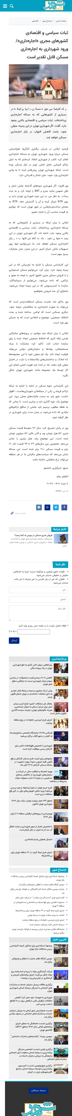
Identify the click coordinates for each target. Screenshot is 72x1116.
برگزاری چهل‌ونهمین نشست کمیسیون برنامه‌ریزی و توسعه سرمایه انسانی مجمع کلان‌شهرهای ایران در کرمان (29, 1026)
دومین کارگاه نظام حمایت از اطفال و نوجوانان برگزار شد (41, 848)
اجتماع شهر (47, 21)
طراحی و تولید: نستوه (37, 1110)
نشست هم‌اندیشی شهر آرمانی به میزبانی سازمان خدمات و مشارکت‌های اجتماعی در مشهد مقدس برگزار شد (30, 974)
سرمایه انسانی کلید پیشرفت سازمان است (46, 884)
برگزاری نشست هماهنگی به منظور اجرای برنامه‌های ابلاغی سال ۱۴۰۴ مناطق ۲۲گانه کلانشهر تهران (29, 985)
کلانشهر (35, 21)
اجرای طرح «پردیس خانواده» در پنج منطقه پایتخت (29, 687)
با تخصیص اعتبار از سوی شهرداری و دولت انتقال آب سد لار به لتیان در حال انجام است (29, 792)
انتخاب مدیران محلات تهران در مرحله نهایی (46, 875)
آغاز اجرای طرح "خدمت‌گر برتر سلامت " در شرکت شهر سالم (40, 857)
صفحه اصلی (61, 21)
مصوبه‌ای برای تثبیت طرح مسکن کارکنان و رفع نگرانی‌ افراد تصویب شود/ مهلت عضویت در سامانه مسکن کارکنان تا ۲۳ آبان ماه (28, 729)
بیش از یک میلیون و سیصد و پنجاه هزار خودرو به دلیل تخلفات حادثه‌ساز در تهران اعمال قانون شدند (28, 662)
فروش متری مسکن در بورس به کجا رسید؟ (33, 509)
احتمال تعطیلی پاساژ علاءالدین (38, 803)
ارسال (9, 611)
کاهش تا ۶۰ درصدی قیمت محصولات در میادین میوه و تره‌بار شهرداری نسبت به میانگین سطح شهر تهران (28, 649)
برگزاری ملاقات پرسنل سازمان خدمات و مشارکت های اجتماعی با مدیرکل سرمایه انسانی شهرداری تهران (28, 946)
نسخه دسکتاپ (36, 1047)
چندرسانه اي (45, 1081)
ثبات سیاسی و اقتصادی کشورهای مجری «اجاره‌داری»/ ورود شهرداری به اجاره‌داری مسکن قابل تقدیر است (36, 41)
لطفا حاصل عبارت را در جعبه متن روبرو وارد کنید (43, 596)
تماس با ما (28, 1081)
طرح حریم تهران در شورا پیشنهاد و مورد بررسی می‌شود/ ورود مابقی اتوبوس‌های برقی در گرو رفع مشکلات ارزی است (30, 755)
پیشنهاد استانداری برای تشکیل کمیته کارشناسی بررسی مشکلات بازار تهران (31, 907)
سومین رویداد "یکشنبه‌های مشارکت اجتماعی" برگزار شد (29, 998)
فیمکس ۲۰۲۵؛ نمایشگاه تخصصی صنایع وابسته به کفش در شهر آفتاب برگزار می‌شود (29, 701)
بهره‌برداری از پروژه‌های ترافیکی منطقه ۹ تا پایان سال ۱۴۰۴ (29, 779)
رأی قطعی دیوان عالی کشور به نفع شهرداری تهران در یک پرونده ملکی (28, 637)
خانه (57, 1081)
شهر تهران (28, 1104)
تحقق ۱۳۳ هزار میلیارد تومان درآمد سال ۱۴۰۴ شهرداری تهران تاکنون (32, 766)
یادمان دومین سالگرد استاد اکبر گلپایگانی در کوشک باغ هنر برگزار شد (35, 853)
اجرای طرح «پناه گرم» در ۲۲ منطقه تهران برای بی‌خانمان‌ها (31, 817)
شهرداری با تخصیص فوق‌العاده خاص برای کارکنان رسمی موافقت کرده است (30, 714)
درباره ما (14, 1081)
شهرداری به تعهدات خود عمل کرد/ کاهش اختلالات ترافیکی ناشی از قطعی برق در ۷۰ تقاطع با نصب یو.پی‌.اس (29, 961)
